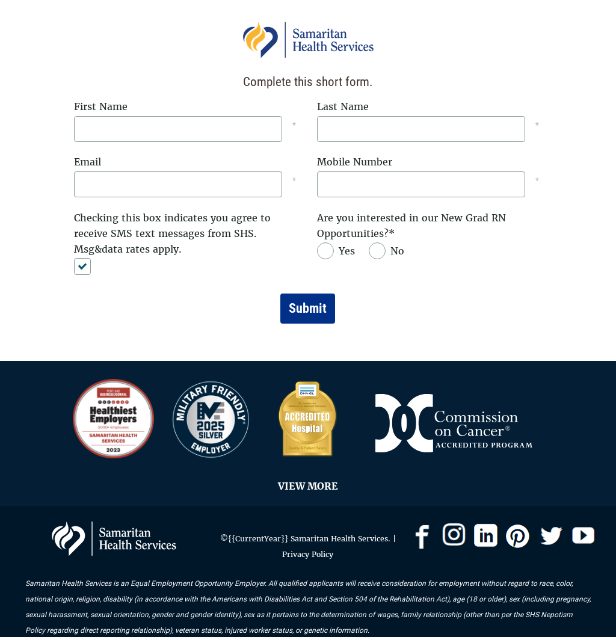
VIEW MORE (308, 486)
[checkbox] (88, 266)
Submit (308, 308)
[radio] (339, 251)
